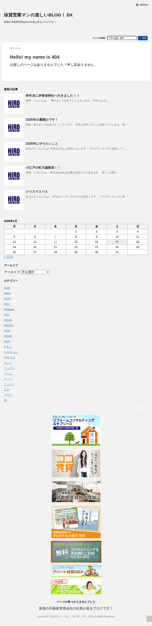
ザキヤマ (9, 357)
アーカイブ (12, 272)
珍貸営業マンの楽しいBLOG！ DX (38, 14)
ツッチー (9, 368)
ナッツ (8, 378)
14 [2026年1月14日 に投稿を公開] (55, 241)
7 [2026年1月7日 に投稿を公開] (55, 236)
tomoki (8, 336)
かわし (8, 346)
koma (7, 298)
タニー (8, 362)
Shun (7, 330)
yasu (7, 341)
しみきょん (11, 352)
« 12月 (8, 256)
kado (7, 287)
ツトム (8, 373)
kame (7, 293)
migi (6, 314)
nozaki (8, 320)
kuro (6, 303)
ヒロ (7, 389)
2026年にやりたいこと (42, 143)
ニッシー (9, 384)
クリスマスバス (37, 191)
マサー (8, 394)
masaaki (9, 309)
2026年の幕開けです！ (42, 119)
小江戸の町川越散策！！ (43, 167)
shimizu (8, 325)
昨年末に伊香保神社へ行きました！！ (53, 95)
